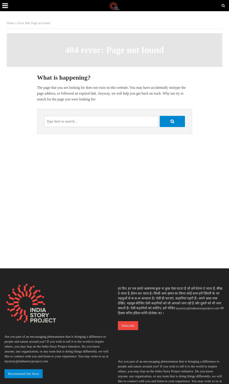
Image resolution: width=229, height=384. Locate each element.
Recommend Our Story (23, 374)
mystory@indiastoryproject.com (26, 361)
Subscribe (128, 325)
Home (10, 23)
